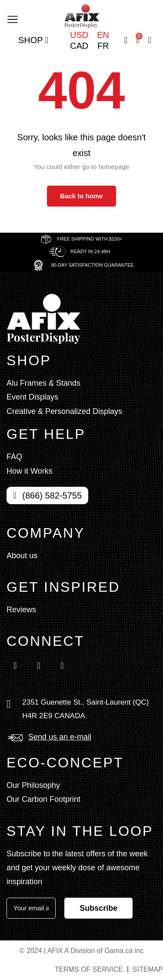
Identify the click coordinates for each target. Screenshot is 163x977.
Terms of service (89, 969)
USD (79, 35)
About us (22, 555)
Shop (33, 40)
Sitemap (148, 969)
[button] (12, 18)
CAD (79, 45)
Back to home (81, 196)
